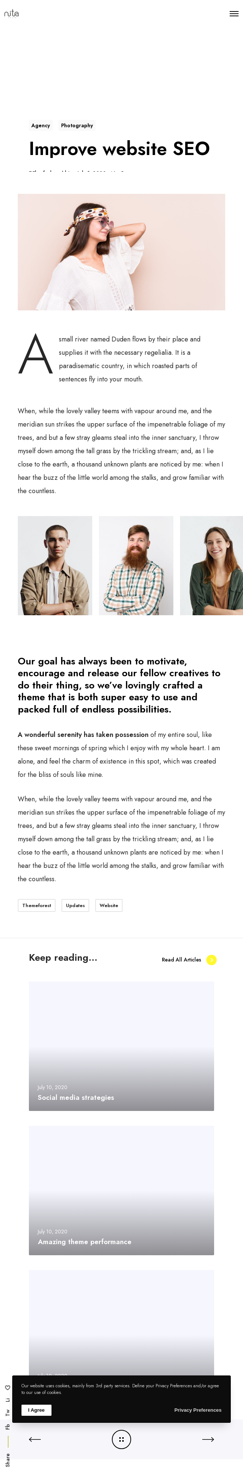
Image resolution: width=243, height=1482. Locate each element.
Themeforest (36, 905)
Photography (77, 125)
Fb (7, 1427)
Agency (40, 125)
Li (7, 1400)
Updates (75, 905)
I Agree (36, 1410)
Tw (7, 1413)
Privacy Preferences (198, 1410)
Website (109, 905)
